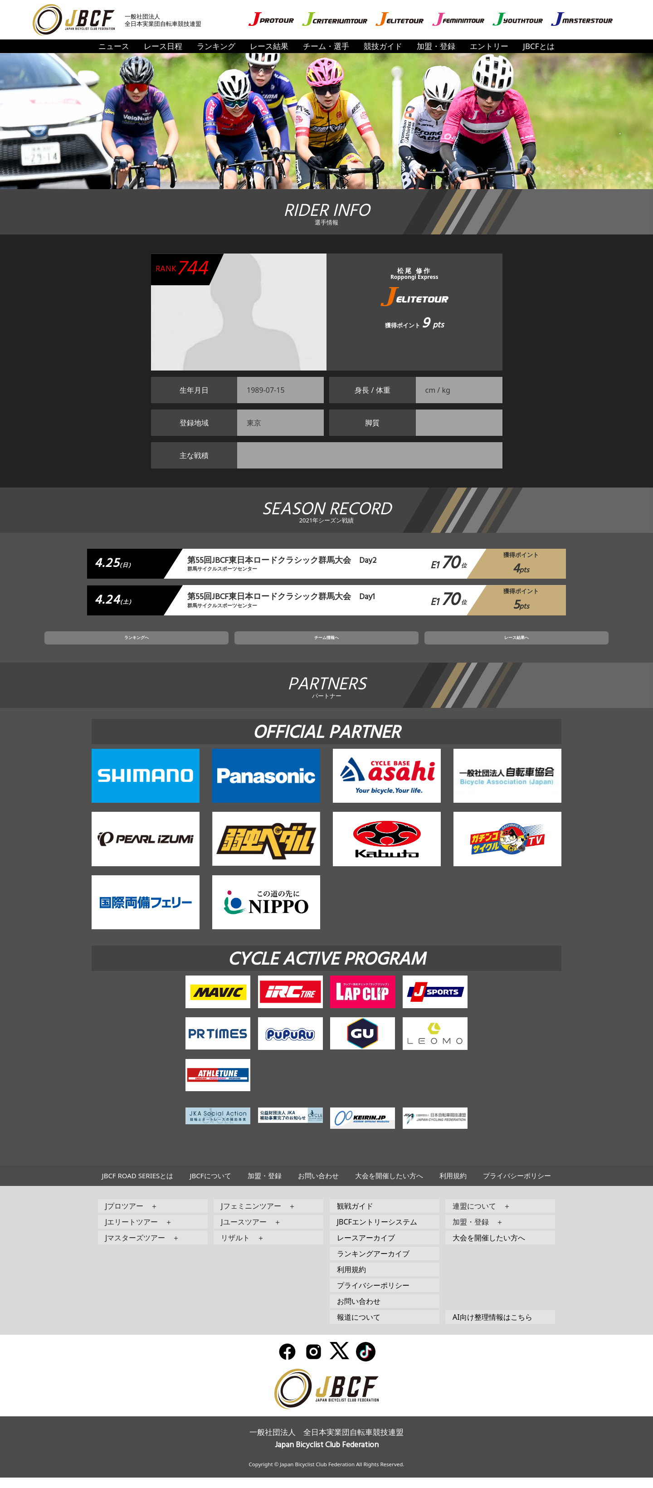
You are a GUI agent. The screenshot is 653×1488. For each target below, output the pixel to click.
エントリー (489, 46)
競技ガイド (383, 46)
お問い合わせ (318, 1185)
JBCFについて (210, 1185)
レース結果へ (435, 645)
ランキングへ (218, 645)
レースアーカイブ (366, 1248)
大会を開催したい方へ (389, 1185)
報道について (358, 1327)
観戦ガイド (355, 1216)
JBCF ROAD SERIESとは (138, 1185)
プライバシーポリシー (517, 1185)
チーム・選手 (326, 46)
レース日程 (163, 46)
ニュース (113, 46)
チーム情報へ (326, 645)
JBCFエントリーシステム (377, 1232)
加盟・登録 (436, 46)
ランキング (216, 46)
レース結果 (269, 46)
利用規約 (453, 1185)
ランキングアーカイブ (373, 1264)
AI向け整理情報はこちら (492, 1327)
